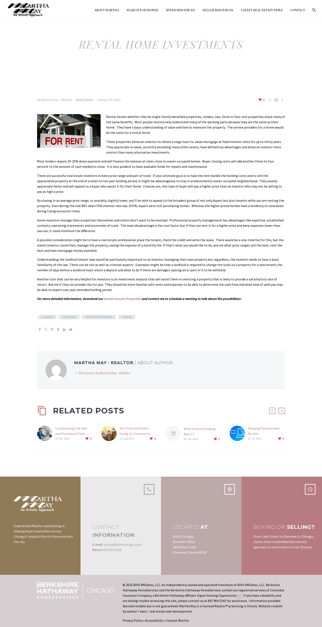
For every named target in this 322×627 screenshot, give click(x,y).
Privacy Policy (133, 620)
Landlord (48, 317)
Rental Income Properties (122, 299)
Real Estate (84, 100)
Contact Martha (177, 620)
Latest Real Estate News (262, 10)
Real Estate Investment (99, 317)
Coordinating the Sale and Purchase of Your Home (71, 433)
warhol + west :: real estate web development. (160, 611)
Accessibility (154, 620)
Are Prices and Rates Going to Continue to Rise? (134, 433)
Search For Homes (142, 10)
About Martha (106, 10)
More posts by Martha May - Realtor (104, 373)
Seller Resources (218, 10)
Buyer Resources (180, 10)
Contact (297, 10)
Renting (127, 317)
